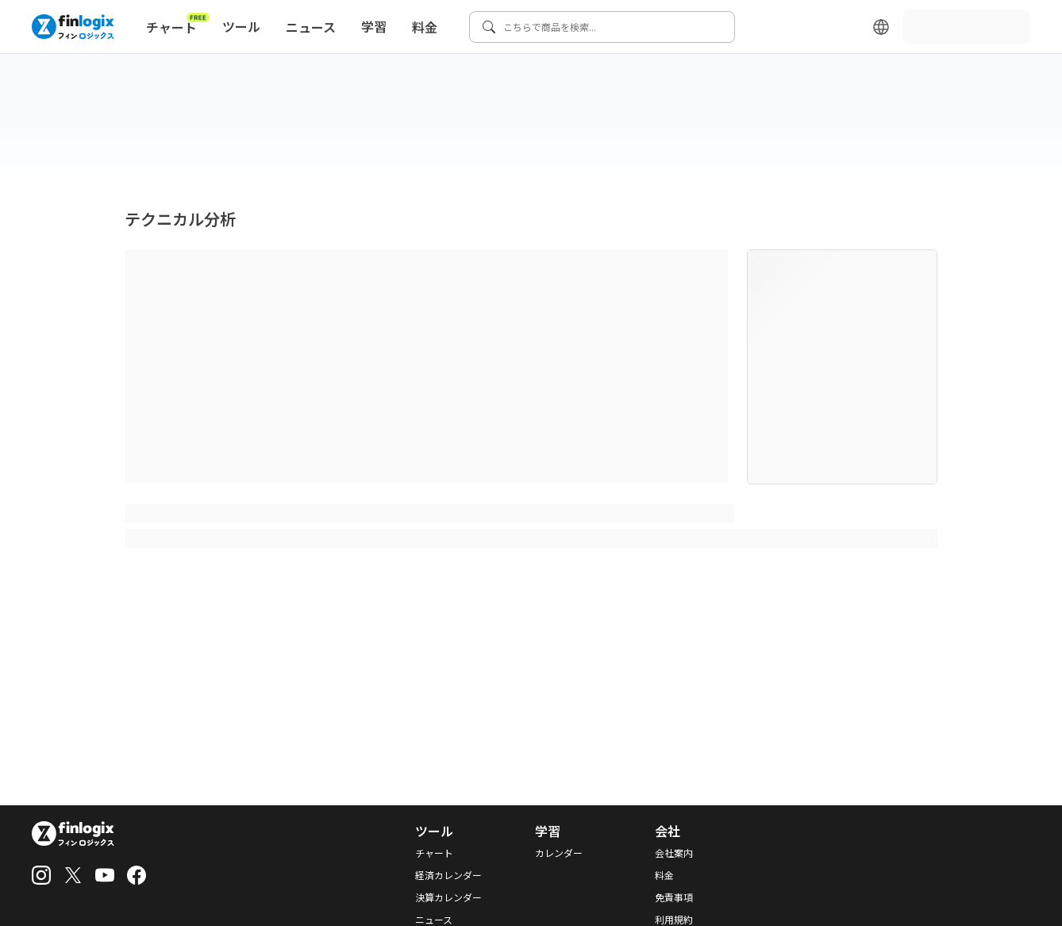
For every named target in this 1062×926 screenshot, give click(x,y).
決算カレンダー (448, 897)
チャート (178, 24)
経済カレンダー (448, 875)
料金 (424, 27)
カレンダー (559, 853)
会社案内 (674, 853)
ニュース (311, 27)
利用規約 (674, 919)
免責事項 (674, 897)
